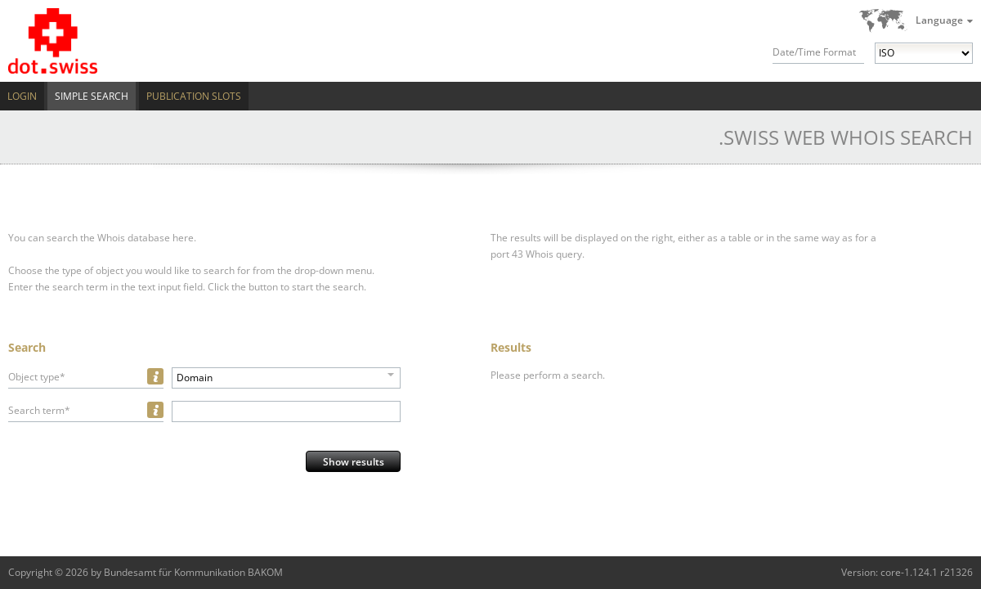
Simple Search (91, 96)
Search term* (39, 410)
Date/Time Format (814, 52)
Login (22, 96)
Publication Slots (193, 96)
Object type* (36, 377)
